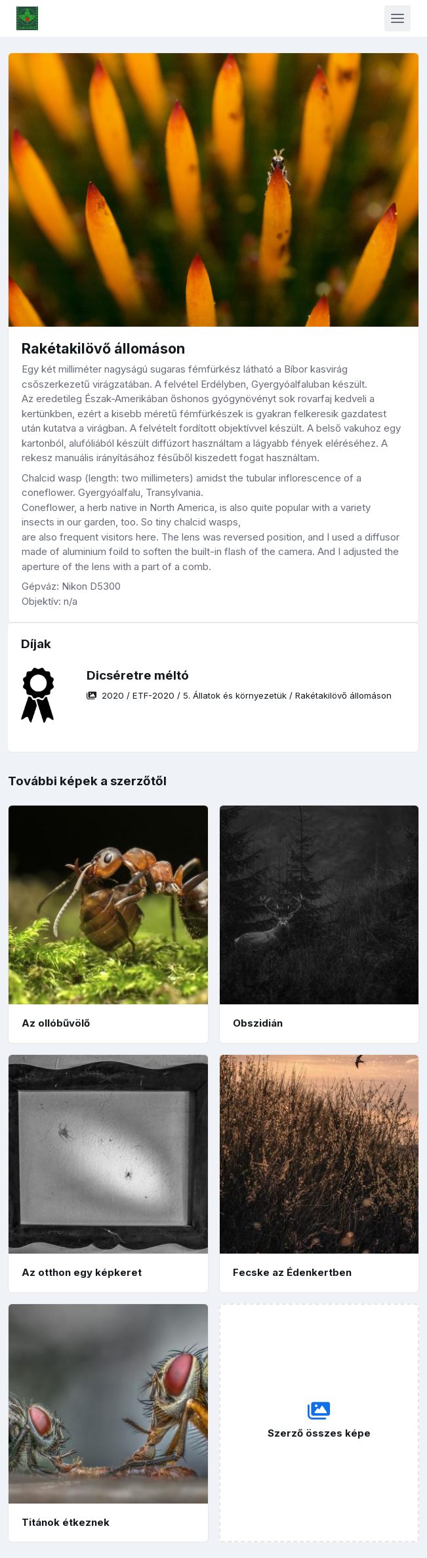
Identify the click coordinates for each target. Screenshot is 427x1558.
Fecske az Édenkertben (292, 1272)
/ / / (239, 695)
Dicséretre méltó (138, 675)
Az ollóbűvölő (56, 1023)
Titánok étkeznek (66, 1522)
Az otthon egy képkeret (82, 1272)
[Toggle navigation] (397, 18)
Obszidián (258, 1023)
